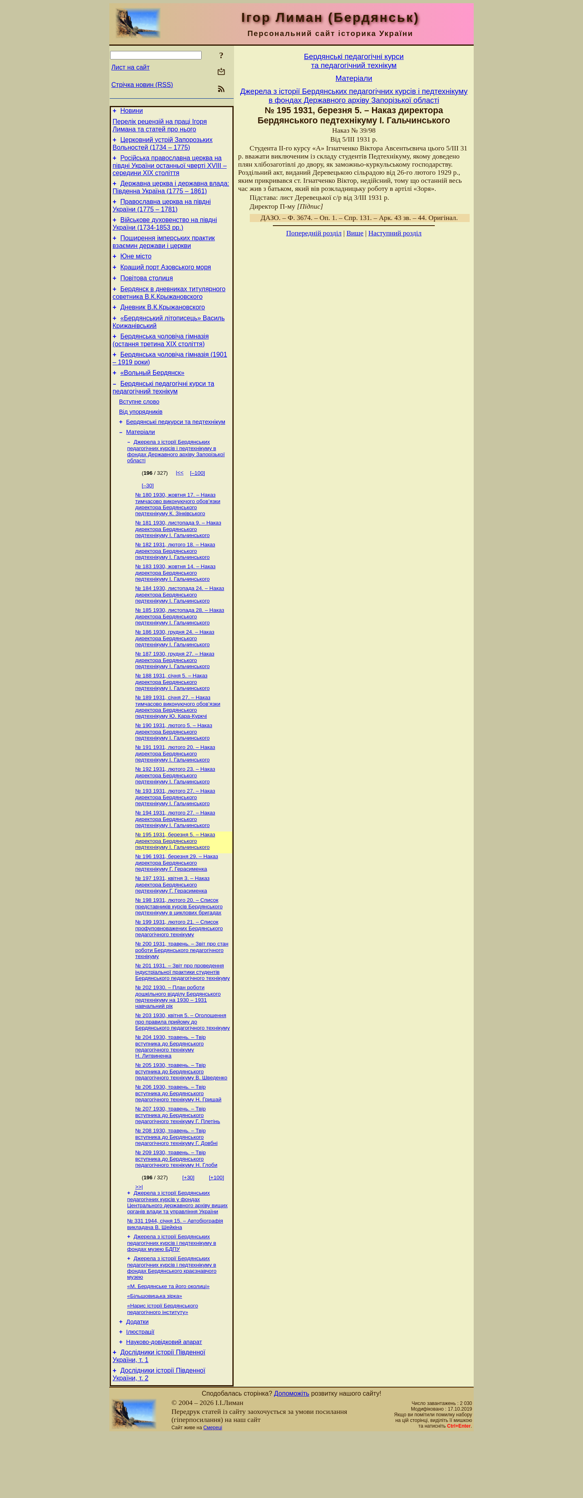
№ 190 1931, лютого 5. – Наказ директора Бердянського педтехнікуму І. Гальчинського (173, 768)
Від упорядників (140, 436)
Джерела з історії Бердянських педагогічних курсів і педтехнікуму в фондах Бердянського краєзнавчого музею (172, 1322)
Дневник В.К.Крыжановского (162, 322)
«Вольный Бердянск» (152, 393)
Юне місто (135, 267)
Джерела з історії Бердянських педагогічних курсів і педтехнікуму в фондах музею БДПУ (171, 1297)
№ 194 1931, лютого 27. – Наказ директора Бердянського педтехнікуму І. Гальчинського (175, 858)
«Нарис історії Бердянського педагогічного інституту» (162, 1366)
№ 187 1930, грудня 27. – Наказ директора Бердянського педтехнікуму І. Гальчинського (174, 694)
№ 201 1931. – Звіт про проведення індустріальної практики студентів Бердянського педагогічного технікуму (182, 1017)
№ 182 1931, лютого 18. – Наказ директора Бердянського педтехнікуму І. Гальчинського (175, 580)
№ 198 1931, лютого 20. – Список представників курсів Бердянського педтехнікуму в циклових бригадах (179, 949)
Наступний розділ (394, 233)
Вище (355, 233)
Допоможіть (291, 1457)
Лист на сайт (130, 67)
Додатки (137, 1380)
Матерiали (140, 458)
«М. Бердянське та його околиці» (168, 1342)
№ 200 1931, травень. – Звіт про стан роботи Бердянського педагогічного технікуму (181, 994)
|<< (179, 500)
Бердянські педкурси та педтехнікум (176, 447)
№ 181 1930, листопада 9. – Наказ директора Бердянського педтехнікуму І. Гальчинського (178, 558)
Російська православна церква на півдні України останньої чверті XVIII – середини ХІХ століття (170, 170)
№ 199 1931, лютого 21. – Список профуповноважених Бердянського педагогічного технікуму (179, 972)
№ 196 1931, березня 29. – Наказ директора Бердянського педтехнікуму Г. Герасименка (176, 904)
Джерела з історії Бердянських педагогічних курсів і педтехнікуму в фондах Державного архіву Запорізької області (176, 478)
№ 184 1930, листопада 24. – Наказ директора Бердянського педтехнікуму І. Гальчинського (179, 626)
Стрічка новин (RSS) (142, 84)
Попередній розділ (314, 233)
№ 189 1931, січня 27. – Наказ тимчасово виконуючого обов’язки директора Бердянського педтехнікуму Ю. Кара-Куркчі (177, 742)
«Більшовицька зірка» (154, 1353)
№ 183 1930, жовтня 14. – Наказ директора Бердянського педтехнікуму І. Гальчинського (175, 603)
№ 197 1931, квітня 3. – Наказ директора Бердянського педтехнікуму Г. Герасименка (172, 926)
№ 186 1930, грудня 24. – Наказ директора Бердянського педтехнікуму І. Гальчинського (174, 671)
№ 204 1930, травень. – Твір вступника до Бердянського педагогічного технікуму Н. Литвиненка (170, 1094)
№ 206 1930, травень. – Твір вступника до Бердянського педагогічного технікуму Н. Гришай (178, 1142)
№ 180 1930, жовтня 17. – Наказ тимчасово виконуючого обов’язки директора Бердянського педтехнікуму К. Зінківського (177, 532)
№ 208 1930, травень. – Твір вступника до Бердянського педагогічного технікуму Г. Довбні (176, 1188)
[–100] (197, 500)
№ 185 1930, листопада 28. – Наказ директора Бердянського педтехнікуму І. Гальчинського (179, 648)
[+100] (216, 1229)
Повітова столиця (146, 291)
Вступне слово (139, 424)
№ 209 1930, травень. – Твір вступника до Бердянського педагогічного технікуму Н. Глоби (176, 1210)
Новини (131, 111)
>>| (139, 1239)
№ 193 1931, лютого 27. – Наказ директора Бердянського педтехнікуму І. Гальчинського (175, 836)
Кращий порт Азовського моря (165, 279)
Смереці (212, 1491)
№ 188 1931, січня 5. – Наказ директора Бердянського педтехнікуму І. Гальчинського (172, 716)
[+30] (188, 1229)
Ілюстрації (140, 1391)
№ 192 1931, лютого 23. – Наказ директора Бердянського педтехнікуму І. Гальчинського (175, 813)
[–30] (148, 513)
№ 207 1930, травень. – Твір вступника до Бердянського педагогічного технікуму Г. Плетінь (177, 1165)
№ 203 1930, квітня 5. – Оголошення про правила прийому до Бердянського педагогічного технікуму (182, 1068)
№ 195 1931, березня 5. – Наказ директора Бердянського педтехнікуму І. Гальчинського (175, 881)
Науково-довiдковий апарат (164, 1403)
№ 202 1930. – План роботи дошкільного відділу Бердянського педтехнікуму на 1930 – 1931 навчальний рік (178, 1042)
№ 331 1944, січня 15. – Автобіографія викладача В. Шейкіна (175, 1277)
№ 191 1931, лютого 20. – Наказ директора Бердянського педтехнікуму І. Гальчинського (175, 790)
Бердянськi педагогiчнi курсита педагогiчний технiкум (354, 61)
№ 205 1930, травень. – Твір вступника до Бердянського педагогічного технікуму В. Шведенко (181, 1120)
